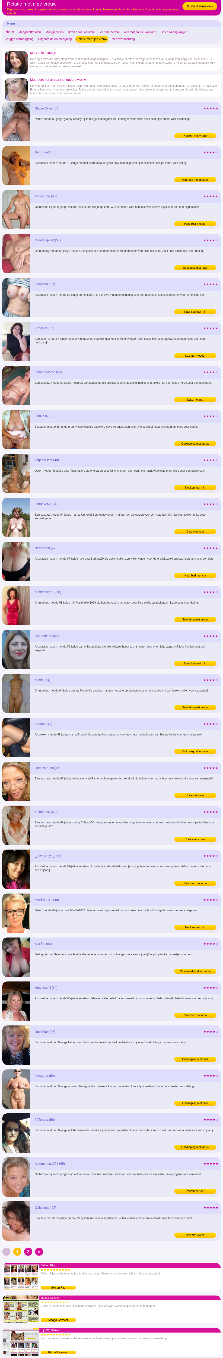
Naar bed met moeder (195, 179)
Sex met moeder (195, 355)
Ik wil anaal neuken (81, 32)
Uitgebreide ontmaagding (55, 39)
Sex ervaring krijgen (174, 32)
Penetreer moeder (195, 223)
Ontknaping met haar (195, 1059)
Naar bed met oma (195, 883)
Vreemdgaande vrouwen (139, 32)
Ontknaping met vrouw (195, 443)
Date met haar (195, 531)
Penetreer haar (195, 1191)
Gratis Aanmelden (200, 6)
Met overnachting (123, 39)
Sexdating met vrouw (195, 619)
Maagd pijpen (55, 32)
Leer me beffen (109, 32)
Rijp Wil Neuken (58, 1352)
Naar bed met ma (195, 575)
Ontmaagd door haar (195, 751)
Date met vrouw (195, 839)
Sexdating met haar (195, 267)
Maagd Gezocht (58, 1320)
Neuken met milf (195, 487)
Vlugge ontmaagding (19, 39)
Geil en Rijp (58, 1287)
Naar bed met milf (195, 311)
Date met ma (195, 399)
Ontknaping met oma (195, 1103)
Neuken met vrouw (195, 135)
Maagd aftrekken (30, 32)
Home (10, 31)
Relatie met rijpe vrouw (91, 39)
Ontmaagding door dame (195, 971)
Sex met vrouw (195, 1235)
